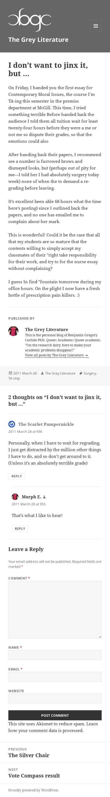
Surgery (90, 373)
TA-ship (14, 378)
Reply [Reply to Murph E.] (20, 528)
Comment (19, 578)
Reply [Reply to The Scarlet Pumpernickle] (16, 476)
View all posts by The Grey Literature (54, 355)
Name (15, 647)
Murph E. (31, 496)
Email (15, 669)
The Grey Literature (38, 39)
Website (16, 691)
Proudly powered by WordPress (33, 790)
